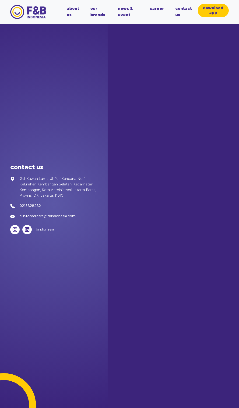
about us (73, 12)
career (157, 9)
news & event (125, 12)
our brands (97, 12)
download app (213, 10)
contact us (183, 12)
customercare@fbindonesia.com (48, 216)
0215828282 (30, 206)
